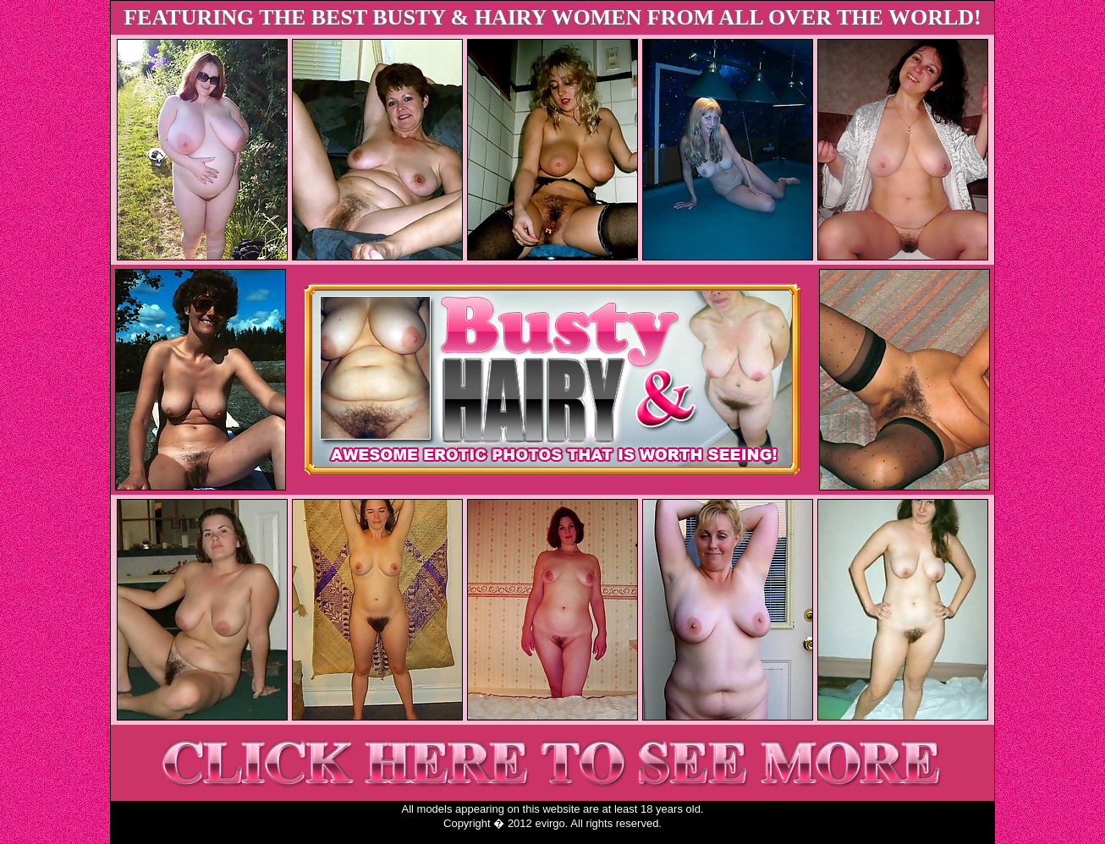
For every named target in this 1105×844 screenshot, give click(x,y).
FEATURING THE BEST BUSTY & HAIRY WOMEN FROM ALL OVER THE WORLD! (552, 17)
